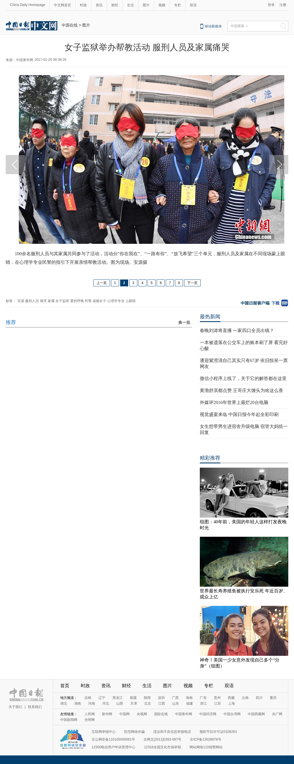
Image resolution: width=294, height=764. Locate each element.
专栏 (177, 5)
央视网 (142, 714)
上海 (231, 703)
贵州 (217, 698)
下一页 (192, 283)
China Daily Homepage (27, 5)
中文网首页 (62, 5)
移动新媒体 (213, 26)
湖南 (77, 703)
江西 (161, 703)
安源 (20, 301)
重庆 (273, 698)
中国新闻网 (68, 720)
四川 (259, 698)
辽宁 (101, 698)
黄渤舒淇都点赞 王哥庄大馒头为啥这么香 (241, 390)
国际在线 (161, 714)
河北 (105, 703)
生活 (130, 5)
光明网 (89, 720)
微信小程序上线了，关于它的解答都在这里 (243, 378)
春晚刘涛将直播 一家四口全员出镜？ (237, 330)
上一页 (101, 283)
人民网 (89, 714)
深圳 (161, 698)
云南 (245, 698)
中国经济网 (207, 714)
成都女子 (99, 301)
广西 (175, 698)
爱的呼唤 (77, 301)
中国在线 (70, 25)
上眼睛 (130, 301)
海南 (189, 698)
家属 (51, 301)
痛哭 (43, 301)
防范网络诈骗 (134, 732)
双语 (193, 5)
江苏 (217, 703)
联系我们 (35, 707)
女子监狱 (62, 301)
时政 (83, 5)
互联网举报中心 (104, 732)
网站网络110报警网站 (206, 747)
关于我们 (15, 707)
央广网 (277, 714)
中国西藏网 (256, 714)
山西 (119, 703)
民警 (88, 301)
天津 (133, 703)
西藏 (231, 698)
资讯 (99, 5)
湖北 (63, 703)
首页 (64, 685)
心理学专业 (115, 301)
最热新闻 (210, 316)
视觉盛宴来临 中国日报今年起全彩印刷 (239, 414)
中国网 (124, 714)
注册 (282, 5)
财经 (114, 5)
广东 (203, 698)
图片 (146, 5)
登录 (271, 5)
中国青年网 (183, 714)
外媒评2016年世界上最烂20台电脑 (234, 402)
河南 (91, 703)
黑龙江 (117, 698)
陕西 (147, 698)
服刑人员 (32, 301)
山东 (175, 703)
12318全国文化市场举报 (162, 747)
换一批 (184, 322)
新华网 (107, 714)
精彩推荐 (210, 458)
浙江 (203, 703)
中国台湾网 (232, 714)
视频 (161, 5)
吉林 (87, 698)
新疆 (133, 698)
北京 (147, 703)
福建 (189, 703)
